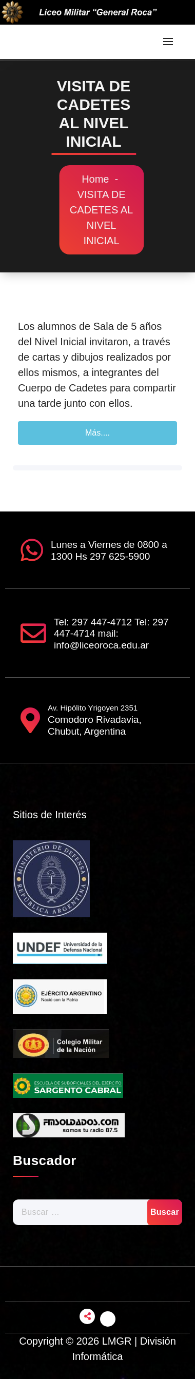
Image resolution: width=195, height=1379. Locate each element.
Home (101, 179)
